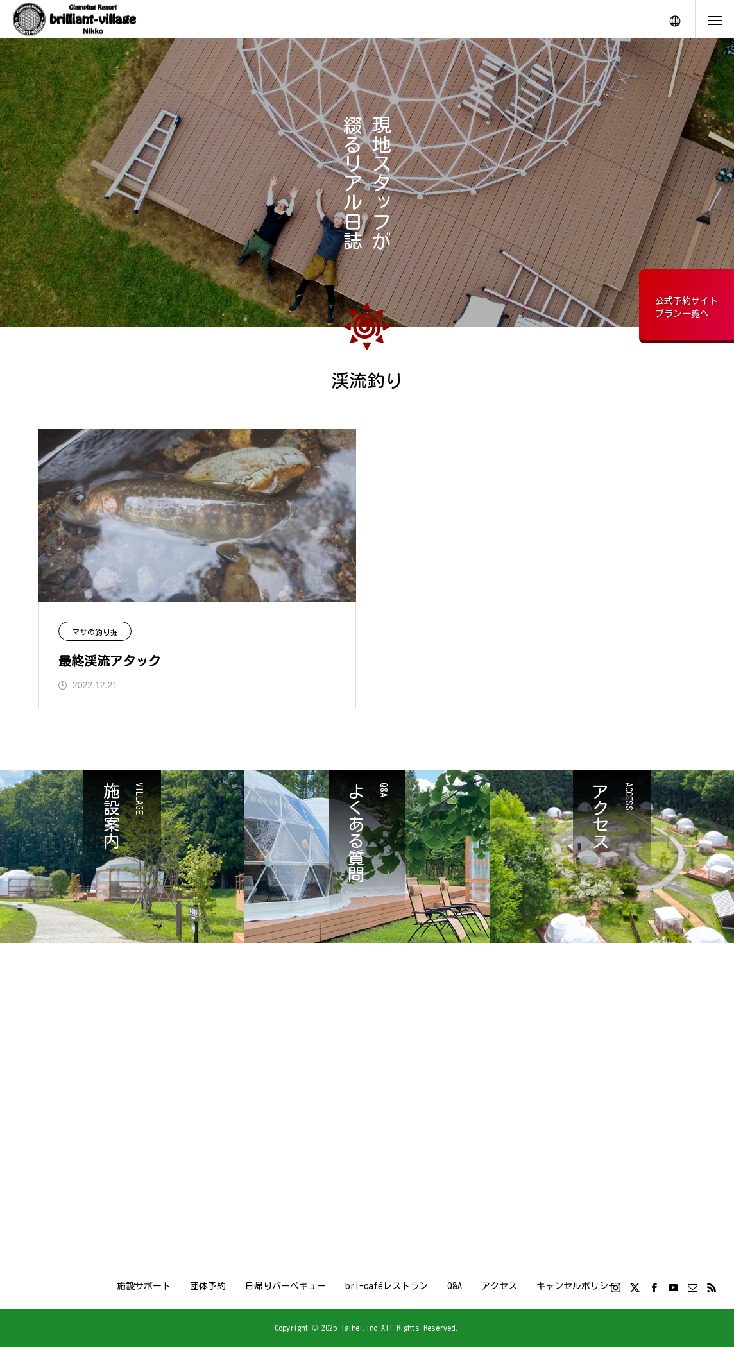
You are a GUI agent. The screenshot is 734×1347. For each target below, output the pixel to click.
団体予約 (208, 1286)
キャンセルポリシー (576, 1286)
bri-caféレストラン (386, 1286)
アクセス (499, 1286)
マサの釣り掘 (95, 632)
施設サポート (144, 1286)
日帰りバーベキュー (285, 1286)
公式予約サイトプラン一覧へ (686, 307)
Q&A (454, 1286)
